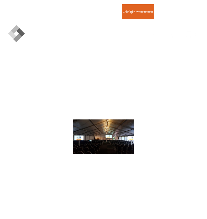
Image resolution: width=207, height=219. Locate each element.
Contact (170, 12)
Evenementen (73, 12)
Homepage (41, 12)
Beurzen (105, 12)
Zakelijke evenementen (138, 12)
